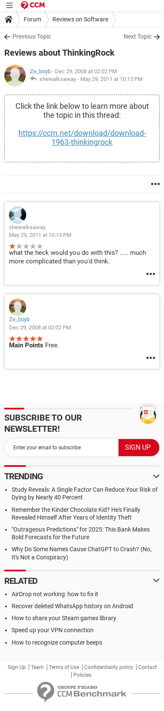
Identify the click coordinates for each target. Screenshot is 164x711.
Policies (82, 675)
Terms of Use (64, 667)
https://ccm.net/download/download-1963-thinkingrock (82, 137)
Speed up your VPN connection (53, 630)
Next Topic (138, 36)
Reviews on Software (80, 19)
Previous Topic (31, 36)
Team (37, 667)
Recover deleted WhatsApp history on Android (72, 606)
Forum (32, 19)
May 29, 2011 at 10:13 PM (111, 79)
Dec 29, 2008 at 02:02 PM (40, 327)
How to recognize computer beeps (57, 642)
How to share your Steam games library (64, 618)
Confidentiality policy (108, 667)
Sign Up (17, 667)
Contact (147, 667)
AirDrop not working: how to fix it (55, 594)
